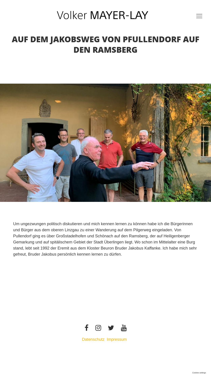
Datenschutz (93, 339)
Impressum (117, 339)
